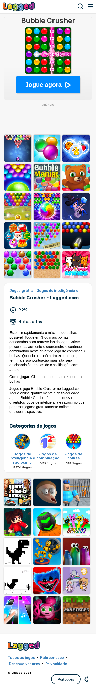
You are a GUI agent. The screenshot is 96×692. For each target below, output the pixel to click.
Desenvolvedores (24, 664)
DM (87, 679)
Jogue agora (43, 84)
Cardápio (91, 6)
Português (66, 679)
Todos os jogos (21, 658)
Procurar (81, 6)
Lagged (19, 6)
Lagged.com (24, 645)
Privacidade (56, 664)
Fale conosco (52, 658)
